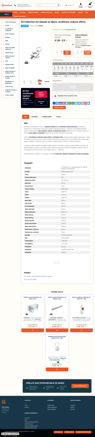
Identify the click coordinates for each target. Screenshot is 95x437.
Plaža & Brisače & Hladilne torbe (10, 72)
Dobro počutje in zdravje (10, 57)
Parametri (34, 117)
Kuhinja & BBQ (9, 64)
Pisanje (7, 44)
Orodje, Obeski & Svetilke (10, 77)
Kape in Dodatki (9, 68)
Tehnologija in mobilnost (9, 29)
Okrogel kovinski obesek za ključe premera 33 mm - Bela (57, 337)
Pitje (6, 41)
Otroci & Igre (9, 86)
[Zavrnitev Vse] (69, 432)
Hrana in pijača (9, 95)
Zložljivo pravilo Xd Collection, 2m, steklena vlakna (57, 298)
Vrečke (7, 25)
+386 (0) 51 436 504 (22, 4)
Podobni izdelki (47, 117)
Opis (25, 117)
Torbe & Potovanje (10, 22)
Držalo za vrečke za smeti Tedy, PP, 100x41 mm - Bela (81, 298)
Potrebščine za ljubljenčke (9, 82)
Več (32, 330)
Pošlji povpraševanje (80, 386)
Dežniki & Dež (9, 53)
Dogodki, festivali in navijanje (11, 91)
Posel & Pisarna (9, 34)
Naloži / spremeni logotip (41, 94)
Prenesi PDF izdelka (31, 279)
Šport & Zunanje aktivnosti (10, 48)
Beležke (7, 37)
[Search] (58, 5)
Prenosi (58, 117)
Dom (6, 61)
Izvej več (11, 432)
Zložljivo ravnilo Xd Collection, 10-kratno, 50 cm (33, 298)
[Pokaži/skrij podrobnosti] (83, 432)
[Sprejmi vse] (58, 432)
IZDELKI (6, 14)
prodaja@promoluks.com (24, 6)
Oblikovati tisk (41, 102)
